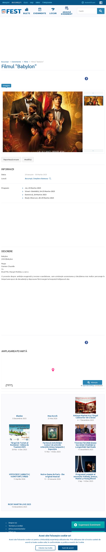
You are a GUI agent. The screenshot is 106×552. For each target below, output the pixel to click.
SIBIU (38, 2)
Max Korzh (52, 416)
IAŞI (31, 2)
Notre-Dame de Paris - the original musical (52, 475)
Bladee (19, 416)
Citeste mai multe (45, 548)
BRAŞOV (6, 2)
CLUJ (26, 2)
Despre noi (13, 523)
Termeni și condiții (16, 526)
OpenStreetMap (88, 385)
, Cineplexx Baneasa (36, 178)
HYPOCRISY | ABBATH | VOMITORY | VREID (19, 475)
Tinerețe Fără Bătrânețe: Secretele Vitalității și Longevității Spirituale (85, 445)
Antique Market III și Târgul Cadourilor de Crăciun (85, 417)
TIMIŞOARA (47, 2)
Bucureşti (5, 62)
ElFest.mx (12, 532)
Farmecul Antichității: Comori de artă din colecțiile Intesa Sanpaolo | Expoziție (52, 446)
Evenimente (16, 62)
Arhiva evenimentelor (17, 529)
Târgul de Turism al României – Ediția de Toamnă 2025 (19, 445)
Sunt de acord (67, 548)
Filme (26, 62)
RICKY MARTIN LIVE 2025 (19, 504)
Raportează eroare (11, 160)
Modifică (27, 160)
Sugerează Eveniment (87, 524)
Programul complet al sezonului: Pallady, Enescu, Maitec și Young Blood (86, 476)
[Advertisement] (53, 37)
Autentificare (88, 2)
